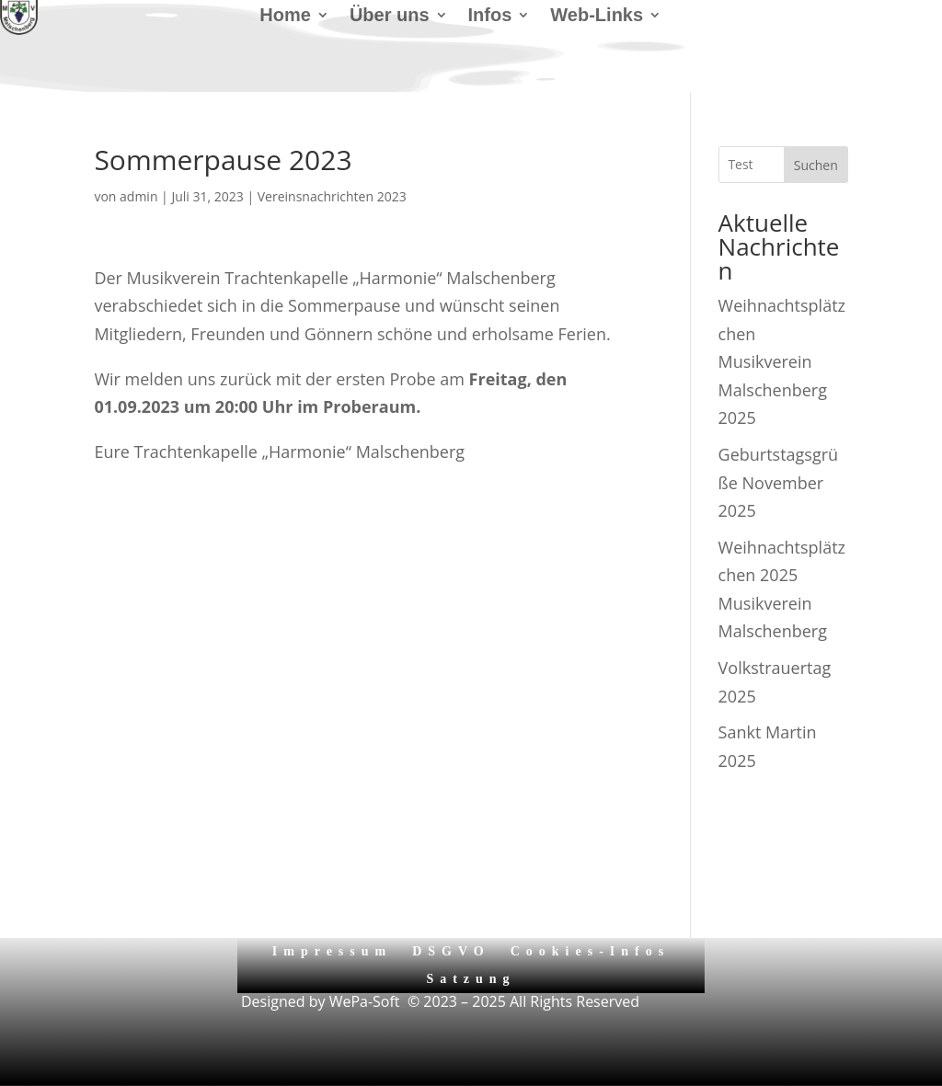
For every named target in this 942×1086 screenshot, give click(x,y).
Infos (490, 16)
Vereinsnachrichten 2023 (332, 196)
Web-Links (596, 16)
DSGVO (451, 951)
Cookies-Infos (590, 951)
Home (285, 16)
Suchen (816, 165)
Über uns (390, 16)
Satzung (470, 979)
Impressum (332, 951)
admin (138, 196)
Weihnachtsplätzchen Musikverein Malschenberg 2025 (781, 361)
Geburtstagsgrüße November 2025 (778, 482)
